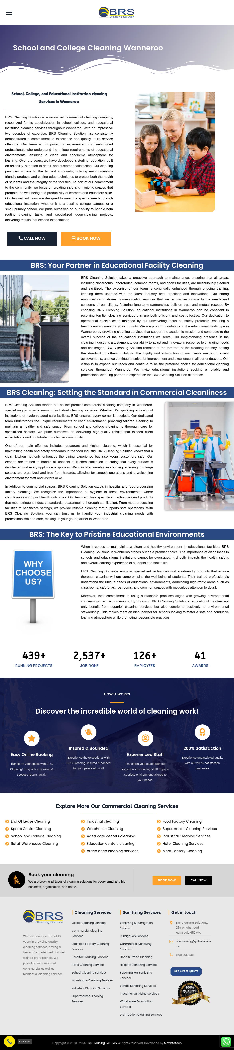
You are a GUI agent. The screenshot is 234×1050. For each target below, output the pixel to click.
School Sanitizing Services (138, 986)
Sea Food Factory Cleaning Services (90, 946)
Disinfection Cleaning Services (141, 1015)
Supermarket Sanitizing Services (136, 975)
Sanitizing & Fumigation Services (136, 925)
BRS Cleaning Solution (102, 1043)
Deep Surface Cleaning (136, 957)
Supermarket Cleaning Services (87, 998)
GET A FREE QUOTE (186, 971)
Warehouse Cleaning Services (92, 980)
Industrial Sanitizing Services (139, 994)
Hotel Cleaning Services (88, 965)
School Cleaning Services (89, 973)
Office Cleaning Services (89, 923)
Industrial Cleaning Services (91, 988)
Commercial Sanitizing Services (136, 946)
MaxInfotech (173, 1043)
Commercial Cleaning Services (87, 933)
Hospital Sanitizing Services (138, 965)
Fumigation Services (134, 936)
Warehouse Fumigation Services (136, 1004)
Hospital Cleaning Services (90, 957)
